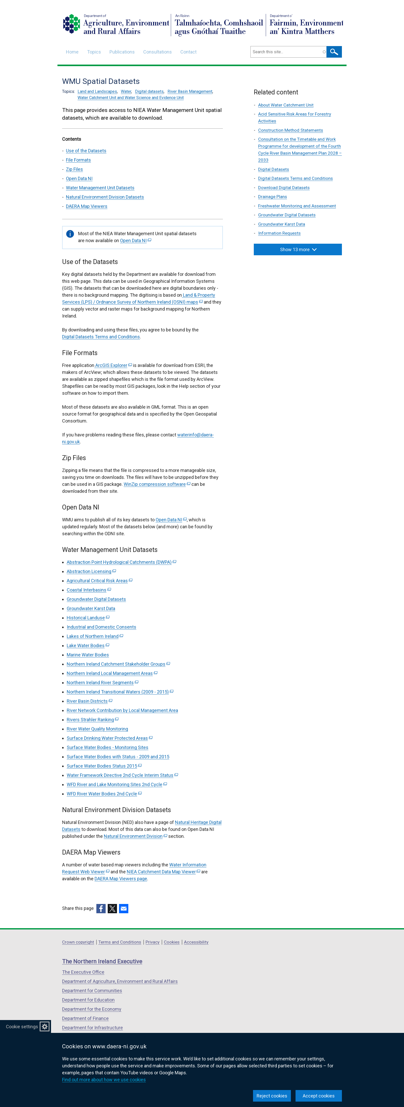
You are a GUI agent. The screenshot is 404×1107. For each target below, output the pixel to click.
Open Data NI (135, 240)
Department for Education (88, 1000)
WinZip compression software (157, 484)
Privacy (152, 942)
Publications (122, 52)
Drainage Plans (272, 196)
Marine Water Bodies (88, 654)
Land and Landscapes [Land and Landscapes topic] (97, 91)
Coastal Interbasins (89, 590)
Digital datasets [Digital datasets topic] (149, 91)
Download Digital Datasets (284, 187)
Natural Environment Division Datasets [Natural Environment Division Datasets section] (105, 197)
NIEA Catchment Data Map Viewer (163, 871)
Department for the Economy (91, 1009)
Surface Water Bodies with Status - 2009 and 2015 (118, 756)
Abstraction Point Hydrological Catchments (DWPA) (121, 562)
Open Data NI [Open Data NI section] (79, 178)
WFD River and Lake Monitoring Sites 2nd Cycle (117, 784)
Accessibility (196, 942)
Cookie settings (22, 1026)
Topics (94, 52)
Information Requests (279, 233)
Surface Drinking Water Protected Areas (110, 738)
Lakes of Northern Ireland (95, 636)
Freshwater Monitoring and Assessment (297, 205)
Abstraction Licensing (91, 571)
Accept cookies (319, 1096)
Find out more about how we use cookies (104, 1079)
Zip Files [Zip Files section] (74, 169)
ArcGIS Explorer (113, 365)
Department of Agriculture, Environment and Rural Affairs (120, 981)
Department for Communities (92, 990)
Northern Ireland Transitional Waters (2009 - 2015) (120, 692)
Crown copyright (78, 942)
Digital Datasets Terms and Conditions (101, 336)
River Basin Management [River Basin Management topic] (189, 91)
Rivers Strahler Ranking (93, 719)
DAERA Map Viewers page (121, 878)
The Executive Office (83, 972)
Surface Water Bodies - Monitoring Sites (107, 747)
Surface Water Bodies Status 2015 (104, 766)
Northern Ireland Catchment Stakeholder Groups (118, 664)
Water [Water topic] (126, 91)
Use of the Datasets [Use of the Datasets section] (86, 150)
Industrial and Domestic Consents (101, 627)
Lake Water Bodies (88, 645)
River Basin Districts (89, 701)
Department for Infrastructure (92, 1027)
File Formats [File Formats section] (78, 160)
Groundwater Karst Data (91, 608)
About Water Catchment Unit (286, 105)
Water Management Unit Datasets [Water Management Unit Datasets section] (100, 187)
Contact (188, 52)
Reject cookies (272, 1096)
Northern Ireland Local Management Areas (112, 673)
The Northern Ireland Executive (102, 961)
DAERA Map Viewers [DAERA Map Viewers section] (86, 206)
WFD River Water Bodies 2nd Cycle (104, 793)
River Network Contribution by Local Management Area (122, 710)
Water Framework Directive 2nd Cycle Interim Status (122, 775)
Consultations (157, 52)
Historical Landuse (88, 617)
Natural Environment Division (135, 836)
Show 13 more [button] (298, 249)
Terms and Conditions (119, 942)
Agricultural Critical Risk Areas (99, 580)
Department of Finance (85, 1018)
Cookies (172, 942)
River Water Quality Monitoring (97, 729)
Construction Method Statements (290, 130)
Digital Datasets (273, 169)
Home (72, 52)
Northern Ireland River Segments (102, 682)
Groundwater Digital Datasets (96, 599)
